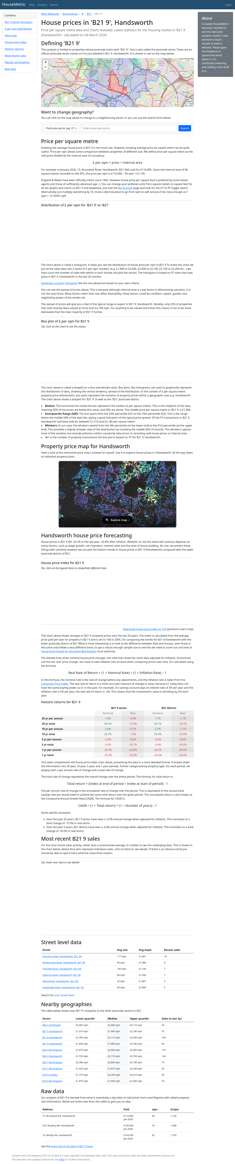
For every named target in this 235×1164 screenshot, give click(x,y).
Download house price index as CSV (144, 629)
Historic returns (14, 49)
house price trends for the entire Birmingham (69, 651)
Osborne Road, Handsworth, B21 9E (61, 975)
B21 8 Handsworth (52, 1037)
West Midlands (50, 14)
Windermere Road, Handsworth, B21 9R (63, 962)
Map (32, 5)
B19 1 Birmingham (52, 1068)
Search (185, 128)
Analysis (42, 5)
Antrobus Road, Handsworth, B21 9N (62, 956)
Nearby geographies (17, 62)
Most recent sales (15, 55)
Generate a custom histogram (59, 283)
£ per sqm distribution (18, 29)
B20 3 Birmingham (52, 1049)
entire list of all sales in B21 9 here (72, 1146)
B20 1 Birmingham (52, 1062)
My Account (125, 188)
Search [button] (54, 5)
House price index (16, 42)
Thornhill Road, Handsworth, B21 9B (61, 968)
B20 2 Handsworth (52, 1056)
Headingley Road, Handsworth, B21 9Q (63, 987)
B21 (89, 14)
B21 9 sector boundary (18, 22)
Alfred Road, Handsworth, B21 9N (60, 981)
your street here (64, 995)
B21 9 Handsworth (52, 1031)
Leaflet (189, 106)
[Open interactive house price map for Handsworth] (117, 494)
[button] (45, 62)
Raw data (10, 69)
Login (228, 5)
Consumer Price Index (54, 684)
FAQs (61, 1159)
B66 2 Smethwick (51, 1025)
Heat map (11, 35)
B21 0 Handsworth (52, 1043)
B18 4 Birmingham (52, 1081)
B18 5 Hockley (49, 1074)
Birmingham (70, 14)
